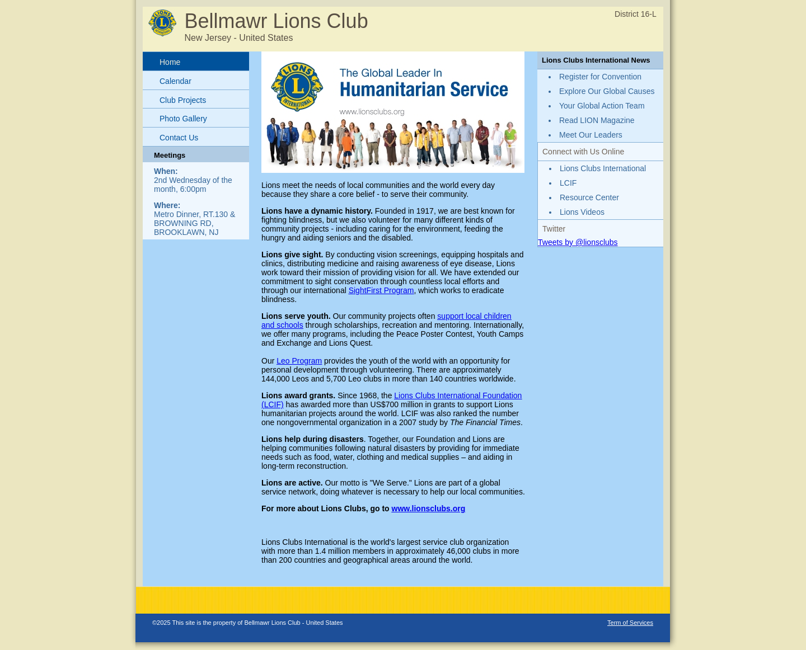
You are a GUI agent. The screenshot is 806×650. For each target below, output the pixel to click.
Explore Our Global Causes (606, 91)
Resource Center (589, 197)
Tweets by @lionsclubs (578, 242)
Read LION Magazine (597, 120)
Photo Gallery (183, 118)
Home (170, 62)
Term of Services (630, 622)
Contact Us (179, 137)
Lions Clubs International (603, 168)
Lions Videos (582, 212)
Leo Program (299, 360)
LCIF (568, 182)
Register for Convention (600, 76)
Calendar (175, 81)
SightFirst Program (381, 290)
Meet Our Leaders (590, 134)
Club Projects (183, 100)
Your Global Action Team (602, 105)
